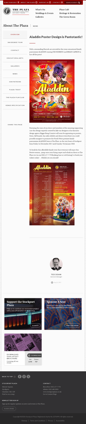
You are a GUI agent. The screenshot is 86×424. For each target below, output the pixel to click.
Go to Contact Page (50, 394)
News (15, 74)
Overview (15, 34)
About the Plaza (28, 2)
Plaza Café (64, 10)
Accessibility (60, 421)
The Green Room (67, 17)
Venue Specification (15, 105)
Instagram (24, 376)
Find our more (72, 325)
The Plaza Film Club (15, 97)
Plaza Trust (15, 90)
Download (34, 355)
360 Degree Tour (15, 42)
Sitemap (24, 421)
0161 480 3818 (53, 389)
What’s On (40, 10)
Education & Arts (15, 58)
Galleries (39, 17)
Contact (56, 2)
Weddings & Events (44, 13)
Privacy (50, 421)
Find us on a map (8, 394)
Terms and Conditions (37, 421)
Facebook (20, 376)
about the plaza (15, 26)
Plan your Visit (10, 2)
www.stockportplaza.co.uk (52, 392)
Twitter (28, 376)
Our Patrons (15, 82)
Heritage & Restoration (70, 13)
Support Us (44, 2)
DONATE (35, 325)
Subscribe (9, 409)
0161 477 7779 (55, 387)
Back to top (9, 377)
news (35, 26)
